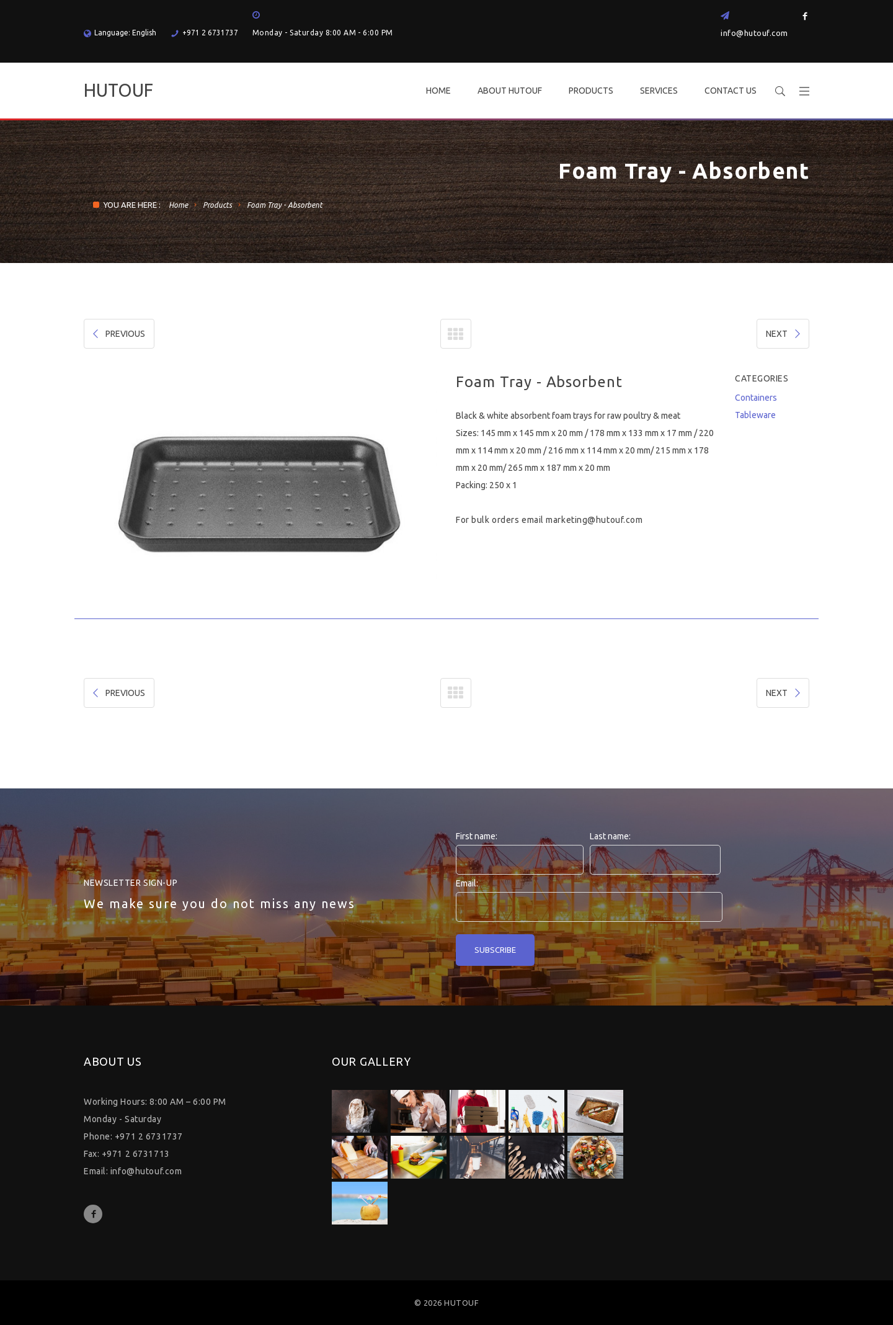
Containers (756, 398)
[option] (260, 495)
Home (178, 205)
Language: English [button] (120, 33)
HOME (438, 91)
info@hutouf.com (754, 33)
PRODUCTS (591, 91)
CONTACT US (730, 91)
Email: (467, 883)
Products (217, 205)
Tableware (755, 415)
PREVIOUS (118, 334)
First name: (476, 836)
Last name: (610, 836)
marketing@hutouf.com (594, 520)
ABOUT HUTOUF (510, 91)
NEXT (784, 334)
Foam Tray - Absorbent (284, 205)
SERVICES (659, 91)
